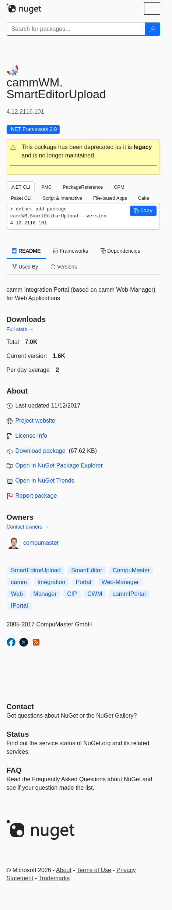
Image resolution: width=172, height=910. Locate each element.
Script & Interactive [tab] (62, 198)
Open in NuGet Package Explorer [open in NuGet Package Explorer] (59, 465)
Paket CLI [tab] (21, 198)
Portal (83, 582)
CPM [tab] (119, 187)
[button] (83, 151)
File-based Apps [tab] (110, 198)
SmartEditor (86, 570)
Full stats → (20, 329)
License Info (31, 436)
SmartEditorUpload (36, 570)
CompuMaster (131, 570)
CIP (72, 594)
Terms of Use (94, 870)
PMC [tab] (46, 187)
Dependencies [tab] (120, 251)
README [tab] (26, 251)
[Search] (152, 29)
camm (19, 582)
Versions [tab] (63, 266)
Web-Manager (120, 582)
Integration (52, 582)
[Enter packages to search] (76, 29)
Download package (40, 451)
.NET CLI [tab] (20, 187)
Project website (35, 420)
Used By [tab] (25, 266)
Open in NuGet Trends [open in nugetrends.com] (44, 480)
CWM (94, 594)
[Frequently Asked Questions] (14, 770)
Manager (45, 594)
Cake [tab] (143, 198)
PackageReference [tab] (83, 187)
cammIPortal (129, 594)
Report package (36, 496)
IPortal (19, 605)
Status (18, 734)
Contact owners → (28, 527)
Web (17, 594)
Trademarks (54, 878)
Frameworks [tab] (70, 251)
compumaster (41, 543)
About (63, 870)
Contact (20, 707)
